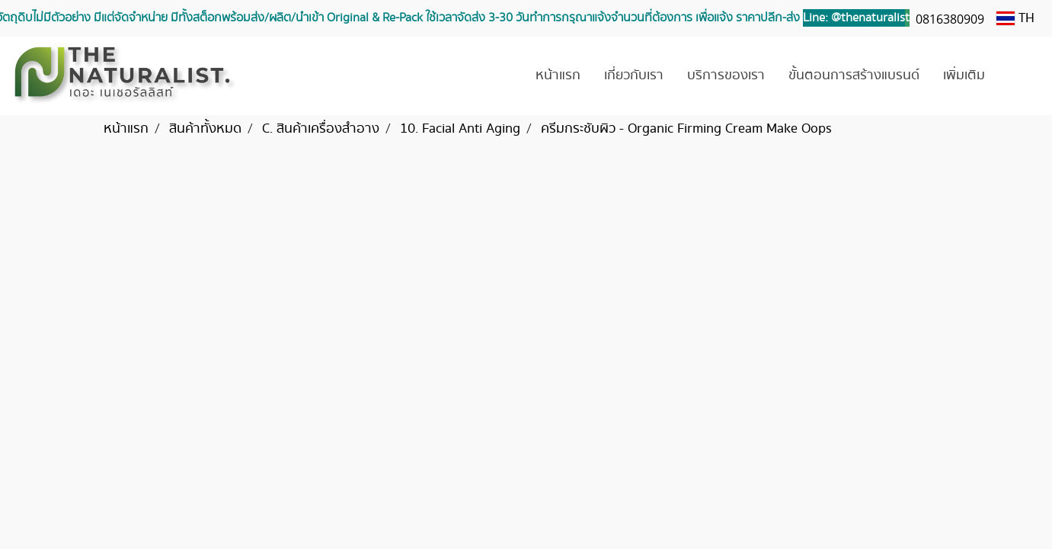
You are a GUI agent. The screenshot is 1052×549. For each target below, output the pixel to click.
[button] (1019, 76)
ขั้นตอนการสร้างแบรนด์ (853, 75)
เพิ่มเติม (964, 75)
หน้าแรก (558, 75)
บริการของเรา (726, 75)
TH (1015, 18)
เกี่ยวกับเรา (633, 75)
